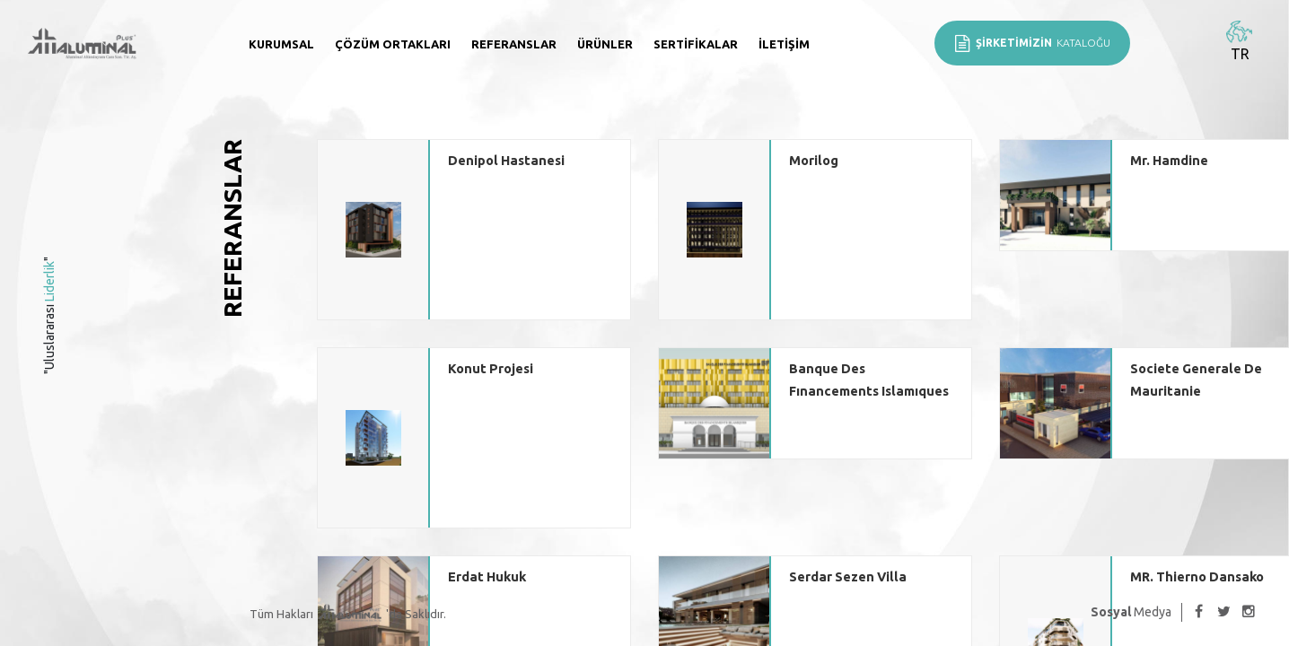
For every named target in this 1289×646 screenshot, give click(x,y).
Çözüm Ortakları (393, 44)
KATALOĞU (1032, 43)
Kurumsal (281, 44)
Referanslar (514, 44)
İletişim (784, 44)
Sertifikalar (695, 44)
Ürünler (605, 44)
